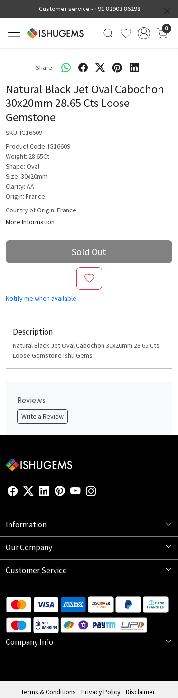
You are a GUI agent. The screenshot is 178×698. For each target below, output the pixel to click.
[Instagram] (91, 492)
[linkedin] (134, 67)
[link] (108, 33)
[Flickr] (101, 492)
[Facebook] (13, 492)
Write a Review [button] (42, 416)
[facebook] (83, 67)
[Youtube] (75, 492)
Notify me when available (41, 298)
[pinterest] (117, 67)
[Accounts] (143, 33)
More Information (30, 222)
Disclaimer (140, 692)
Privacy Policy (101, 692)
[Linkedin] (44, 492)
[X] (28, 492)
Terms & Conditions (48, 692)
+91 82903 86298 (117, 8)
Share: (45, 67)
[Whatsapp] (66, 67)
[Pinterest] (60, 492)
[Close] (167, 11)
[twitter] (100, 67)
